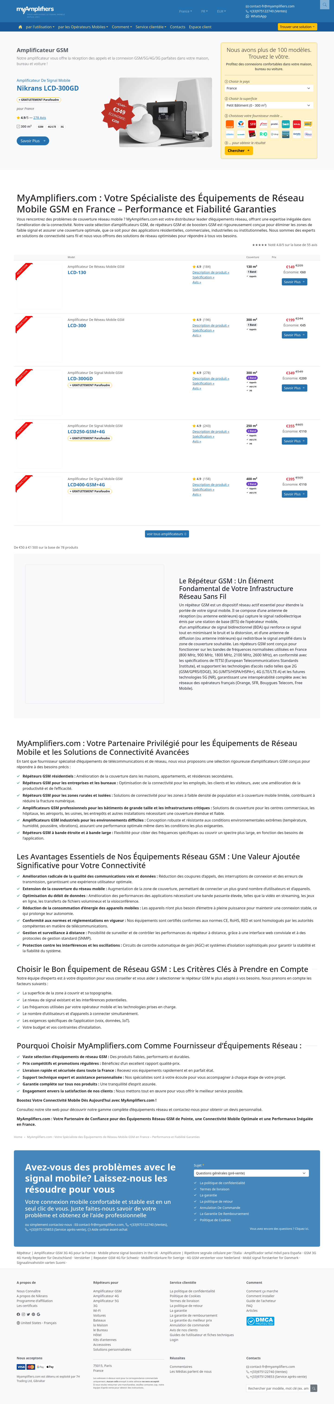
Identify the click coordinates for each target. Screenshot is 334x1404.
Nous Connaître (29, 1291)
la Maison (100, 1325)
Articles (251, 1310)
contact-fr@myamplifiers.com (272, 6)
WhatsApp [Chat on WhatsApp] (256, 16)
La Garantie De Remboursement (224, 1213)
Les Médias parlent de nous (191, 1371)
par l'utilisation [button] (39, 26)
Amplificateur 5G (106, 1301)
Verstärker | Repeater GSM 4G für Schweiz (106, 1257)
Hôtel (97, 1335)
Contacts (177, 26)
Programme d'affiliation (35, 1301)
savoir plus (31, 140)
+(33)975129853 (41, 1229)
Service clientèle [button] (150, 26)
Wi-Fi (97, 1310)
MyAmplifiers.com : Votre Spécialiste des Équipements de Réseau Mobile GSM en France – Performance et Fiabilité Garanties (113, 1137)
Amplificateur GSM (107, 1291)
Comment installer (260, 1296)
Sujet (199, 1165)
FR (203, 11)
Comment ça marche (262, 1291)
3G (95, 1305)
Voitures (99, 1315)
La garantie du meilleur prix (191, 1320)
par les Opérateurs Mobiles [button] (81, 26)
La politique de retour (216, 1201)
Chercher (236, 150)
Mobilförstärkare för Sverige (162, 1257)
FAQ (249, 1305)
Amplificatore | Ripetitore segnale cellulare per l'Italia (201, 1253)
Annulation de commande (189, 1325)
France (184, 11)
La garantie (208, 1195)
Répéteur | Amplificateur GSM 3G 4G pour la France (56, 1253)
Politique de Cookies (215, 1220)
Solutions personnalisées (112, 1349)
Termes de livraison (214, 1189)
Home (18, 1137)
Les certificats (27, 1305)
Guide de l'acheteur (261, 1301)
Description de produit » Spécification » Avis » (211, 277)
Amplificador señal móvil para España (272, 1253)
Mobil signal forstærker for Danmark (270, 1257)
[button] (324, 4)
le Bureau (100, 1330)
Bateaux (99, 1320)
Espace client (200, 26)
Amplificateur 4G (106, 1296)
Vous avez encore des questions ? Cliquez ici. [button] (279, 1229)
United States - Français (37, 1323)
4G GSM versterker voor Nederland (213, 1257)
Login (174, 1340)
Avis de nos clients (184, 1330)
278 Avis (39, 117)
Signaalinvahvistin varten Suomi (41, 1262)
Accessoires (102, 1344)
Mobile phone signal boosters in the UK (128, 1253)
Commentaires (181, 1366)
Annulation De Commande (220, 1207)
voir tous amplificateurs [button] (167, 534)
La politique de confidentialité (222, 1183)
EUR (220, 11)
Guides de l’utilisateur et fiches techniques (202, 1335)
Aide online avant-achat (109, 1229)
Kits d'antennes (104, 1340)
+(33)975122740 (262, 11)
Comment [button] (120, 26)
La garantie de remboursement (193, 1315)
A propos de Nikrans (32, 1296)
